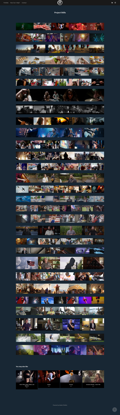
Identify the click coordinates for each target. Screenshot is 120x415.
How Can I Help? (15, 3)
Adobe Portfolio (63, 405)
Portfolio (6, 3)
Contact (24, 3)
